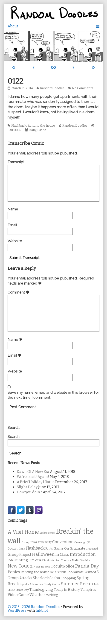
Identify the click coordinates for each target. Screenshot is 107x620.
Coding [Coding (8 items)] (25, 542)
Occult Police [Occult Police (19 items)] (62, 566)
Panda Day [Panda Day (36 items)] (87, 566)
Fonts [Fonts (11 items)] (49, 548)
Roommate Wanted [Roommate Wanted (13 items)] (81, 572)
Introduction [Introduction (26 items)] (83, 554)
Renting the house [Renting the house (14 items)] (35, 572)
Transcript (16, 162)
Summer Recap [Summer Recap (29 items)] (77, 583)
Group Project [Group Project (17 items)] (19, 554)
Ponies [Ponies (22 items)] (14, 572)
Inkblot (42, 610)
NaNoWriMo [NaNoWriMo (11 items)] (81, 560)
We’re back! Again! (33, 476)
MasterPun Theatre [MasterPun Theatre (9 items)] (58, 560)
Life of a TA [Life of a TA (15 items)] (37, 560)
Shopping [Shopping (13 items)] (68, 578)
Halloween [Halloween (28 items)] (43, 554)
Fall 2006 (14, 130)
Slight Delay (27, 487)
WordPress (17, 610)
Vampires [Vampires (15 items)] (88, 590)
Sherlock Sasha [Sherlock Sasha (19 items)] (46, 578)
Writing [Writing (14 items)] (52, 595)
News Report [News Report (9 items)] (41, 566)
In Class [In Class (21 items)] (62, 554)
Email (12, 225)
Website (15, 241)
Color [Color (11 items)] (33, 542)
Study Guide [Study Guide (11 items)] (52, 584)
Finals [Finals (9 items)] (21, 548)
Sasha (42, 130)
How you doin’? (29, 492)
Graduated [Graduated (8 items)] (92, 548)
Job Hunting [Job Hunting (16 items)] (18, 560)
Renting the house (41, 126)
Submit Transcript (24, 258)
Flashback (18, 126)
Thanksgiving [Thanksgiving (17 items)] (41, 589)
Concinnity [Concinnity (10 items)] (45, 542)
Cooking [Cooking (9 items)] (79, 542)
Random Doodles (74, 126)
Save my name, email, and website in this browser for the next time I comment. (53, 395)
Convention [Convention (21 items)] (63, 541)
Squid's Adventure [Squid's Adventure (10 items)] (31, 584)
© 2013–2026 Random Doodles (34, 607)
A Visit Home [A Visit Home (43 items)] (23, 532)
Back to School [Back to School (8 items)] (47, 532)
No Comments (82, 88)
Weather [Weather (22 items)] (37, 594)
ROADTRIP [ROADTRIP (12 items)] (58, 572)
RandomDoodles (52, 88)
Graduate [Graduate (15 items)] (77, 548)
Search (14, 436)
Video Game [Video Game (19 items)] (18, 595)
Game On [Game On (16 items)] (61, 548)
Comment (19, 292)
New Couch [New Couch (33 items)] (20, 566)
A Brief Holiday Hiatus (36, 482)
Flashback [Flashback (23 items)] (35, 548)
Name (13, 209)
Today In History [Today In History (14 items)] (67, 590)
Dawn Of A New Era (33, 471)
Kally (32, 130)
